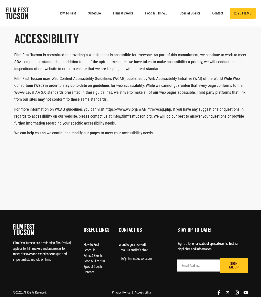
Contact (217, 13)
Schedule (94, 13)
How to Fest (67, 13)
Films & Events (123, 13)
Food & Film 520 (156, 13)
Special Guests (190, 13)
